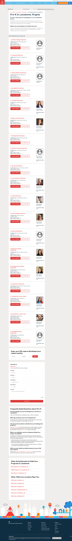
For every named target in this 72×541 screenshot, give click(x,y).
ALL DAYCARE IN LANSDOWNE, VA (22, 12)
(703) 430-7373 (25, 142)
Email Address (26, 381)
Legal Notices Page (12, 539)
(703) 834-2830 (25, 258)
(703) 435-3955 (25, 156)
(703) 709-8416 (25, 239)
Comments (12, 389)
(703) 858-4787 (25, 95)
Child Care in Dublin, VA (17, 480)
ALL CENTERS (12, 12)
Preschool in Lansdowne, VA (18, 473)
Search (35, 356)
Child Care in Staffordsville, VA (19, 489)
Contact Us (53, 3)
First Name (26, 372)
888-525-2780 (13, 366)
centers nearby (62, 3)
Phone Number (26, 386)
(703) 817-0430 (25, 341)
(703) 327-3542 (25, 221)
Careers (29, 528)
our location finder (15, 427)
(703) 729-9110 (25, 80)
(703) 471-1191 (25, 172)
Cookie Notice (23, 538)
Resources (32, 3)
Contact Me (26, 401)
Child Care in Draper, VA (17, 486)
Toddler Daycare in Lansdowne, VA (20, 470)
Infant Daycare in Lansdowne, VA (19, 466)
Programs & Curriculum (20, 3)
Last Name (26, 377)
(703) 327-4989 (25, 203)
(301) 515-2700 (25, 304)
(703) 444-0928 (25, 126)
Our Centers (9, 3)
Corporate (29, 529)
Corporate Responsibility (45, 529)
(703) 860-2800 (25, 275)
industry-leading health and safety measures (24, 451)
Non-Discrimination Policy (45, 528)
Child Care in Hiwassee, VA (18, 493)
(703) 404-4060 (25, 108)
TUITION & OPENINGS (15, 47)
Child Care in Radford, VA (17, 496)
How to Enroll (25, 429)
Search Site (69, 3)
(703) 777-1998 (25, 63)
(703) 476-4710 (25, 290)
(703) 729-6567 (25, 47)
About (39, 3)
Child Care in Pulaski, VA (17, 483)
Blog (46, 3)
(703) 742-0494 (25, 186)
